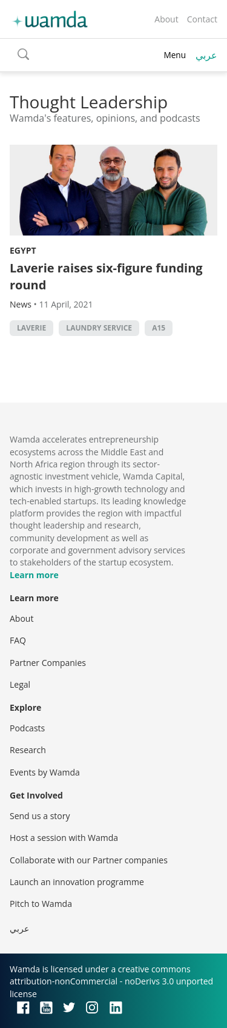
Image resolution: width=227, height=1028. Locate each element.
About (166, 19)
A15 (158, 328)
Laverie (31, 328)
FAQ (18, 640)
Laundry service (99, 328)
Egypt (23, 250)
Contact (202, 19)
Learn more (34, 575)
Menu (174, 55)
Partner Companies (48, 662)
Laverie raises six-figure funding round (106, 276)
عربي (206, 55)
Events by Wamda (45, 772)
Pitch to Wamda (41, 903)
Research (28, 750)
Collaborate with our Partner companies (89, 860)
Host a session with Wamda (64, 837)
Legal (20, 684)
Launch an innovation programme (77, 882)
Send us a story (40, 816)
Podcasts (27, 728)
